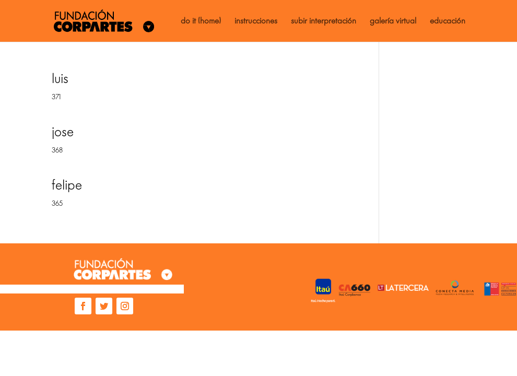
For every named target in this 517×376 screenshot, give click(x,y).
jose (63, 132)
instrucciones (255, 21)
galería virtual (393, 21)
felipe (67, 185)
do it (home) (201, 21)
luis (60, 78)
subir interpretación (323, 21)
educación (447, 21)
